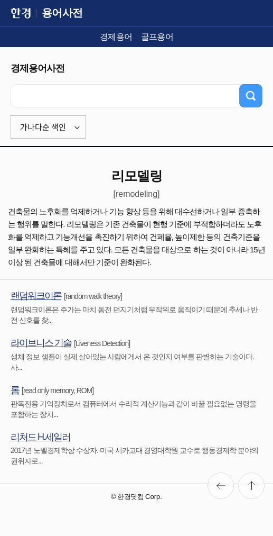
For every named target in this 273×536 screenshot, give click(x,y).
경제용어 (116, 36)
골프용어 (157, 36)
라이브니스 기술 (41, 343)
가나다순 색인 (43, 127)
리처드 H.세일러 (40, 437)
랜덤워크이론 (36, 295)
